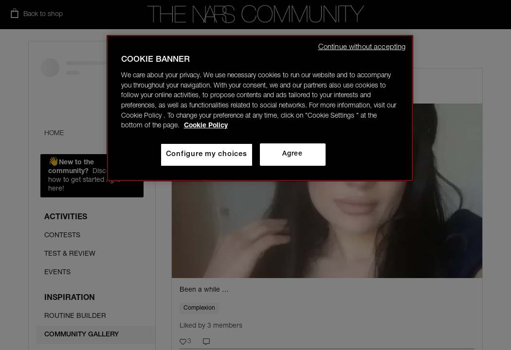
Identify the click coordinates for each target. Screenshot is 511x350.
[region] (260, 108)
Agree (292, 154)
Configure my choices (206, 154)
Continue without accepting (362, 47)
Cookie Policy (206, 125)
